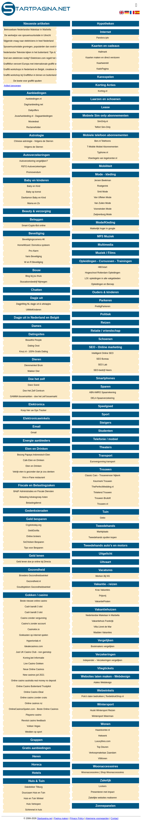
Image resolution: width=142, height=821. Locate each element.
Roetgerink (102, 186)
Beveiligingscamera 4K (33, 239)
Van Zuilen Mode (102, 203)
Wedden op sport (33, 732)
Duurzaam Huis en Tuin (33, 792)
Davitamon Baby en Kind (33, 197)
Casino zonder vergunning (34, 618)
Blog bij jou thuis (34, 276)
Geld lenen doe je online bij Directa (33, 561)
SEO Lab (102, 364)
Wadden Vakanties (102, 632)
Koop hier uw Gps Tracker (33, 410)
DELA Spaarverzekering (102, 398)
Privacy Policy (77, 818)
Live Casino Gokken (33, 663)
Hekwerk (102, 735)
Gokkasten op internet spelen (33, 635)
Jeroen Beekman (102, 180)
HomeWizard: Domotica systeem (33, 245)
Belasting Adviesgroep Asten (33, 497)
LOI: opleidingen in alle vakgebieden (102, 278)
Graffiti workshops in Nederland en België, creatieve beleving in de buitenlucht (27, 69)
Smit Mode (102, 191)
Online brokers (33, 536)
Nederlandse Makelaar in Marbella (102, 615)
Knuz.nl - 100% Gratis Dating (33, 351)
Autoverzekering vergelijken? (33, 161)
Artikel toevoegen (12, 85)
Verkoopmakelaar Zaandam (102, 752)
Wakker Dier (34, 371)
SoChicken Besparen (33, 542)
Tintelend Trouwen (103, 492)
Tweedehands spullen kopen (103, 537)
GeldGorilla (33, 530)
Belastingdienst (33, 503)
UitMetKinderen (33, 309)
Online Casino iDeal (33, 692)
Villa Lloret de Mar (103, 626)
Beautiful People (34, 340)
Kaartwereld (103, 63)
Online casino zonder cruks (33, 697)
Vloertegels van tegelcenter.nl (102, 158)
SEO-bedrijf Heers (102, 370)
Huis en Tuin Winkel (33, 798)
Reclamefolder (33, 127)
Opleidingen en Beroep (102, 284)
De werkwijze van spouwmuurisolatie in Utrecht (27, 35)
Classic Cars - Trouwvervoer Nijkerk (102, 475)
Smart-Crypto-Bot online (33, 225)
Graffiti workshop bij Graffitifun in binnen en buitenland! (27, 75)
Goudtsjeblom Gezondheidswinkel (33, 587)
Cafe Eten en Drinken (33, 460)
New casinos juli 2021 (33, 675)
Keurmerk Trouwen (102, 481)
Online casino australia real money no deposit (33, 680)
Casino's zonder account (33, 623)
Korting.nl (102, 91)
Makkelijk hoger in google (102, 228)
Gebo (102, 518)
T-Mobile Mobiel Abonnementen (102, 146)
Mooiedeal (33, 121)
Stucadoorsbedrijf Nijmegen (33, 281)
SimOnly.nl (102, 121)
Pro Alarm (33, 251)
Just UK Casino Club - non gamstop (33, 652)
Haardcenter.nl (102, 730)
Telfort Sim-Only (102, 127)
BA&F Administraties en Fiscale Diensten (33, 491)
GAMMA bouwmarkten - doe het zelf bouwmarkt (33, 396)
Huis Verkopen (33, 804)
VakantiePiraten (102, 601)
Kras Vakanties (102, 590)
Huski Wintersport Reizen (102, 710)
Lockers (102, 786)
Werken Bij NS (102, 576)
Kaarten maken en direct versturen (103, 57)
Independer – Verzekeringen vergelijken (102, 660)
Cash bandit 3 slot (34, 606)
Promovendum (33, 172)
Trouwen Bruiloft (102, 498)
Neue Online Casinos (33, 669)
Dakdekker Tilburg (34, 787)
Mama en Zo (33, 203)
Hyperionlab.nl (33, 641)
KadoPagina (103, 69)
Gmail (33, 432)
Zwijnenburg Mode (103, 214)
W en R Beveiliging (33, 262)
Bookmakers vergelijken (102, 646)
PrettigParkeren (102, 306)
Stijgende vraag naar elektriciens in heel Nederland (27, 41)
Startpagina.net (44, 818)
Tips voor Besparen (33, 547)
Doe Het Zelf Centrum (33, 390)
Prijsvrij (102, 595)
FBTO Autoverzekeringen (33, 166)
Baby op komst (33, 192)
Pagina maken (61, 818)
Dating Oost (33, 345)
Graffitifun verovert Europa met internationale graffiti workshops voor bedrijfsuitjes (27, 64)
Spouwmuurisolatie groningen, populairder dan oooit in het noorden (27, 46)
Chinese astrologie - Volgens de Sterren (33, 141)
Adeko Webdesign (102, 682)
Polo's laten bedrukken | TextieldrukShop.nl (103, 696)
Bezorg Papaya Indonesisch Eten (33, 454)
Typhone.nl (102, 152)
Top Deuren (102, 747)
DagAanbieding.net (33, 104)
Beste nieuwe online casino (33, 601)
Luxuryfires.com (103, 741)
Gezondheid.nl (33, 581)
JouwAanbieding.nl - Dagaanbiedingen (34, 116)
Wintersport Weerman (102, 716)
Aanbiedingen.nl (34, 98)
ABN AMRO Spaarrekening (102, 392)
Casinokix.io (34, 629)
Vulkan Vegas (33, 726)
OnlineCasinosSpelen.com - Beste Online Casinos (33, 709)
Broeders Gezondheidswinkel (33, 575)
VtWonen (102, 758)
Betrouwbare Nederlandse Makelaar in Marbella (27, 29)
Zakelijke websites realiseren (102, 797)
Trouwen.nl (102, 504)
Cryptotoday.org (33, 525)
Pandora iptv (102, 37)
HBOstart (102, 267)
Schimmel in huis (33, 809)
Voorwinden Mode (102, 209)
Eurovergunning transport (102, 461)
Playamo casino (33, 715)
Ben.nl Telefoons (102, 141)
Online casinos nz (33, 703)
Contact (114, 818)
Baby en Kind (33, 186)
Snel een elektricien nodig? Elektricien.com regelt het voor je (27, 58)
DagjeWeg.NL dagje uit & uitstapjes (33, 304)
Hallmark (102, 52)
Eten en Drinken (34, 466)
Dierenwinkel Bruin (33, 365)
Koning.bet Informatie (33, 658)
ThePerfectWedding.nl (103, 486)
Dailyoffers (33, 110)
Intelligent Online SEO (103, 353)
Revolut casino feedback (33, 720)
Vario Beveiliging (33, 256)
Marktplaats (102, 531)
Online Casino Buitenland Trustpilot (33, 686)
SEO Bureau (102, 359)
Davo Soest (33, 385)
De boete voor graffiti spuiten (27, 81)
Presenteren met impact (102, 792)
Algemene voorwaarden (97, 818)
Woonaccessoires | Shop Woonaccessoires (102, 772)
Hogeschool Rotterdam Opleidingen (102, 272)
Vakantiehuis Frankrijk (102, 621)
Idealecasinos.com (33, 646)
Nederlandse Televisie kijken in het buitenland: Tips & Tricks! (27, 52)
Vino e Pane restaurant (33, 477)
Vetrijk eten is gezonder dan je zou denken (33, 471)
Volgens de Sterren (33, 147)
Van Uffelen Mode (102, 197)
